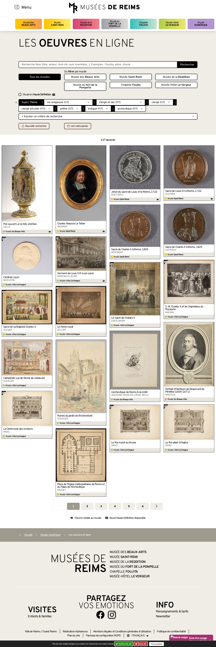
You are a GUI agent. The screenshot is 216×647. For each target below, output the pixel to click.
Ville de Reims (32, 631)
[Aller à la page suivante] (156, 506)
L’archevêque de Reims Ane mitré (129, 392)
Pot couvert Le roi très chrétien (20, 224)
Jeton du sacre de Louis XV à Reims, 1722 (134, 192)
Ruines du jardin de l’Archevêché (74, 416)
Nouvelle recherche (34, 126)
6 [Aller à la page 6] (142, 506)
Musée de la (86, 24)
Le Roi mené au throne (123, 442)
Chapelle (143, 24)
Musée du (115, 24)
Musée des (29, 24)
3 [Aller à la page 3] (101, 506)
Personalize (157, 644)
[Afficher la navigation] (16, 7)
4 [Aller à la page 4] (115, 506)
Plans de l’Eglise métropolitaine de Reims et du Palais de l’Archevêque (81, 485)
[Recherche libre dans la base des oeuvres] (98, 64)
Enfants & (40, 616)
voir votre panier (77, 126)
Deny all (142, 643)
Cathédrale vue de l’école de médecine (24, 378)
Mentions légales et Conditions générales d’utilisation (122, 631)
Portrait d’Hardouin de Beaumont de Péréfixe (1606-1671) (184, 390)
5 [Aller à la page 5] (129, 506)
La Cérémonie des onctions (18, 429)
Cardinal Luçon (11, 277)
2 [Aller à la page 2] (87, 506)
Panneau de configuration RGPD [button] (103, 635)
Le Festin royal (65, 327)
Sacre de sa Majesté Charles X (19, 327)
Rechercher (187, 64)
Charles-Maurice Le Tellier (71, 223)
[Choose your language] (138, 636)
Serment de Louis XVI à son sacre (75, 273)
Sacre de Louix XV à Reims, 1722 (183, 191)
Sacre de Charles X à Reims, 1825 (183, 247)
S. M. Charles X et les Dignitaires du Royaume (184, 308)
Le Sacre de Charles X (123, 318)
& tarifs (172, 612)
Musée (57, 24)
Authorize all (123, 643)
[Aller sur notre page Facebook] (100, 615)
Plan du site (73, 635)
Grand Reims (50, 631)
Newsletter (163, 616)
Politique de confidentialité (171, 631)
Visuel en (39, 94)
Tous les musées (40, 77)
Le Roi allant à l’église (176, 442)
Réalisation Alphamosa (75, 631)
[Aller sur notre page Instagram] (112, 615)
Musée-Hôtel (172, 24)
